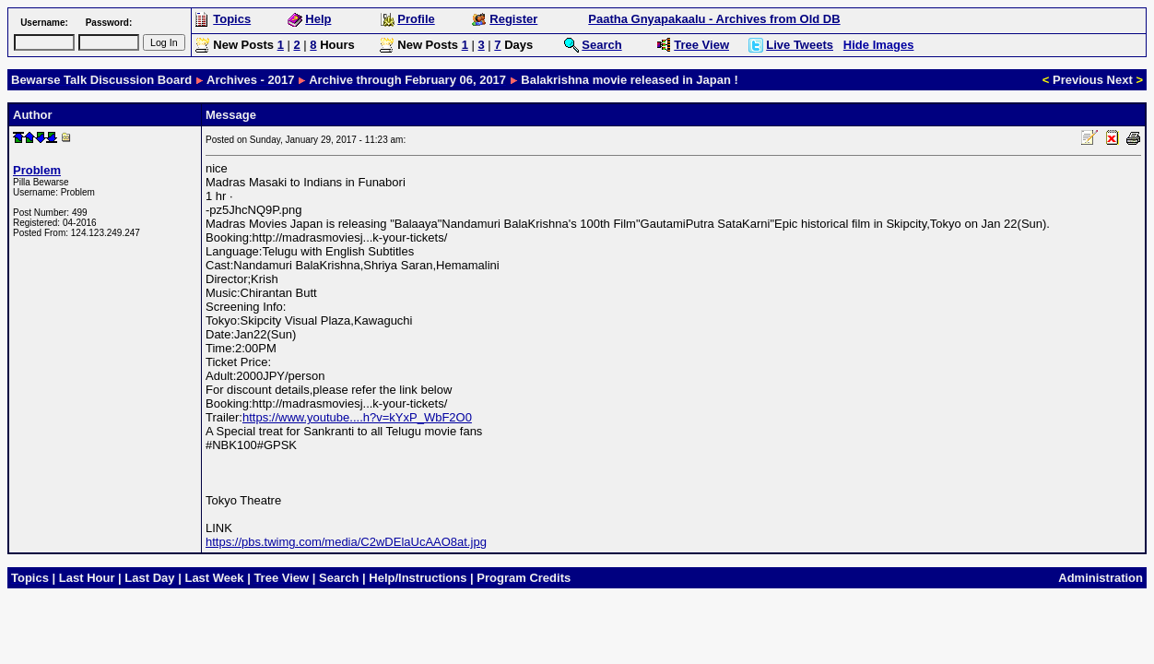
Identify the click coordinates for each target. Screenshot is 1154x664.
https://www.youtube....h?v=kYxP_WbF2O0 (357, 417)
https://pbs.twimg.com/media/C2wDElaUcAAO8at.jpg (346, 542)
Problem (37, 170)
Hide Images (878, 45)
